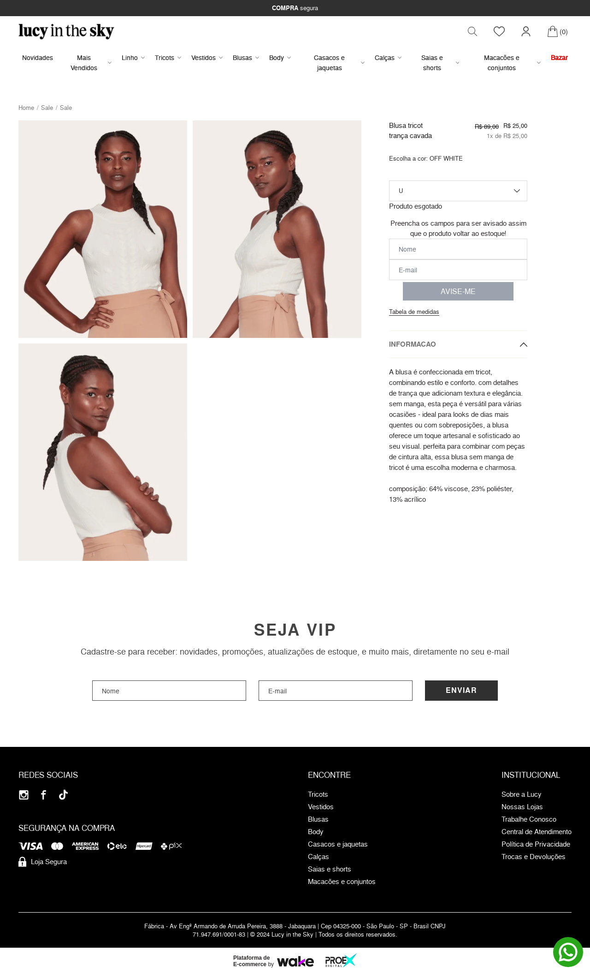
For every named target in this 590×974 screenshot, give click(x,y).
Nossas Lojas (522, 807)
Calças (388, 58)
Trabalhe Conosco (529, 820)
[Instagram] (23, 795)
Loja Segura (42, 863)
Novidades (37, 58)
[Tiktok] (63, 795)
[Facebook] (43, 795)
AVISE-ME (458, 292)
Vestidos (207, 58)
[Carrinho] (557, 32)
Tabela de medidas (414, 312)
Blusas (246, 58)
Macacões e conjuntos (512, 63)
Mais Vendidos (91, 63)
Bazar (559, 58)
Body (280, 58)
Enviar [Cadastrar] (461, 691)
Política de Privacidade (536, 845)
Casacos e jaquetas (339, 63)
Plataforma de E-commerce (251, 962)
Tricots (168, 58)
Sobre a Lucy (522, 795)
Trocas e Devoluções (534, 857)
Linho (133, 58)
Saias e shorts (440, 63)
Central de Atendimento (537, 832)
